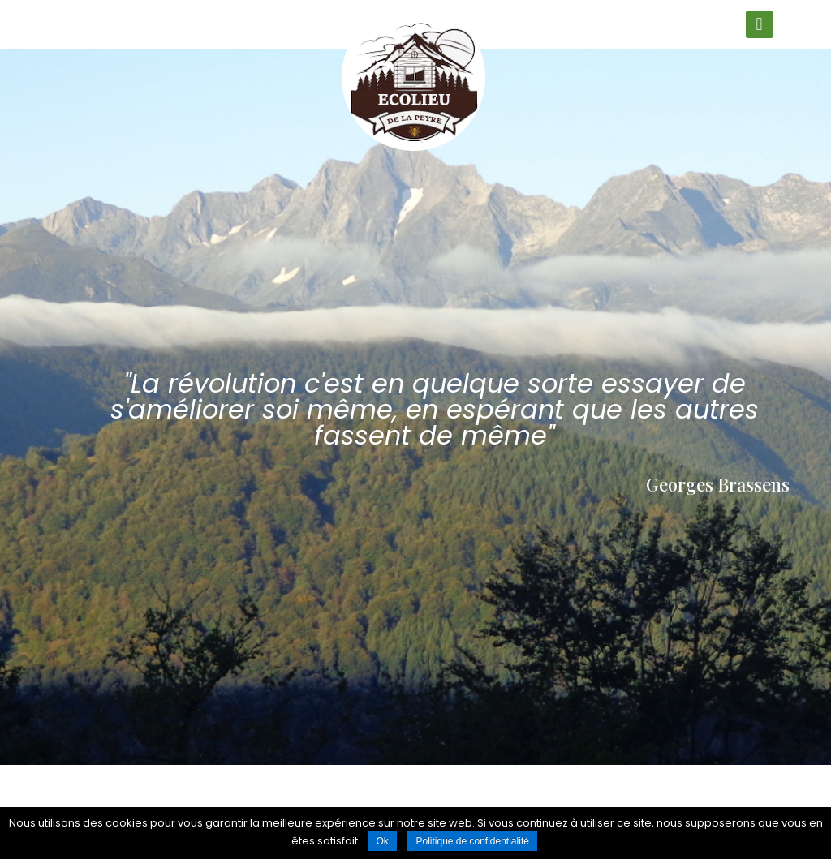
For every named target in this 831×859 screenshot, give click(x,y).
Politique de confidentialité (472, 841)
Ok (383, 841)
